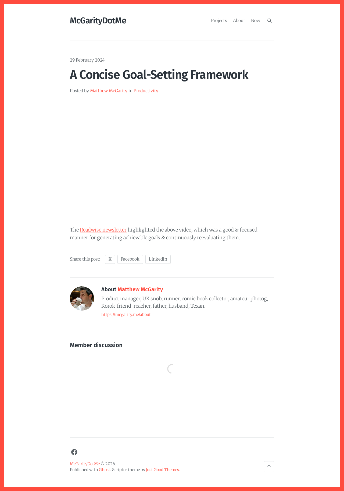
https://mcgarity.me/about (126, 314)
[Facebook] (74, 452)
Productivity (146, 90)
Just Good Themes (162, 469)
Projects (219, 20)
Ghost (104, 469)
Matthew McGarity (108, 90)
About (239, 20)
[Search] (269, 20)
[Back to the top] (269, 466)
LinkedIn (158, 259)
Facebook (130, 259)
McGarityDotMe (98, 21)
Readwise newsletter (103, 230)
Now (255, 20)
